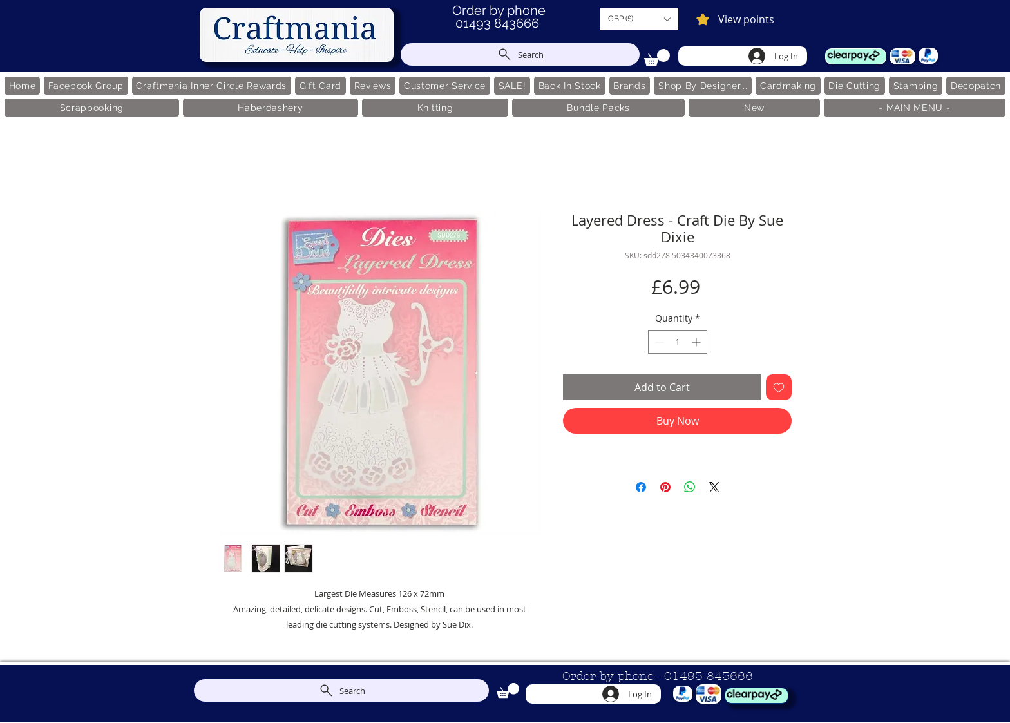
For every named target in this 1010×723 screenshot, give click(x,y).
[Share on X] (714, 487)
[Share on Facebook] (641, 487)
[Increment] (697, 342)
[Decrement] (658, 342)
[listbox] (639, 19)
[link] (657, 57)
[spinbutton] (677, 342)
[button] (639, 19)
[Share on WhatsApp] (690, 487)
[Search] (520, 54)
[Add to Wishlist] (779, 387)
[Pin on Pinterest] (665, 487)
